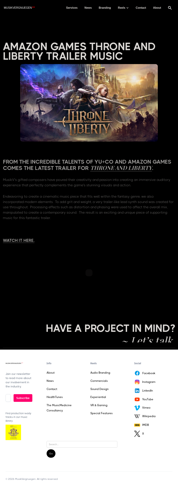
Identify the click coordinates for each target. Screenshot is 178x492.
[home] (19, 7)
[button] (123, 8)
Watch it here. (18, 240)
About (157, 7)
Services (72, 7)
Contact (141, 7)
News (88, 7)
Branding (105, 7)
